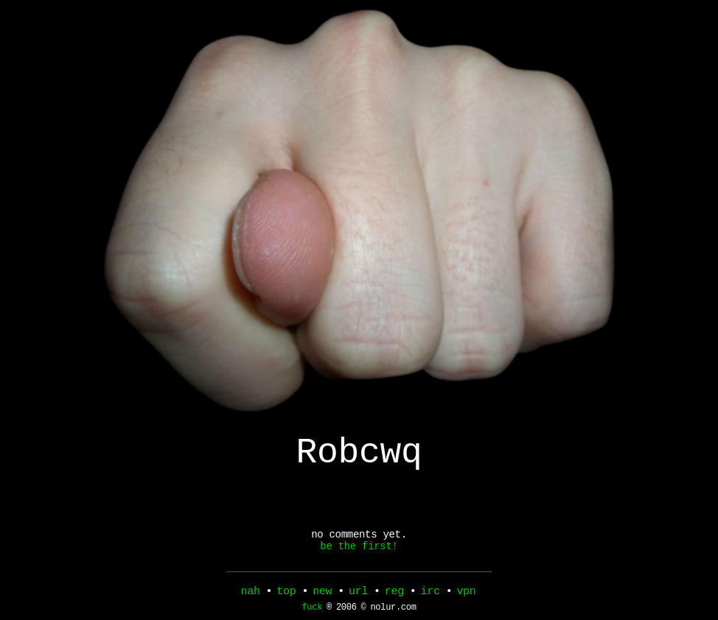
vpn (465, 592)
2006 (346, 611)
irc (430, 592)
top (286, 592)
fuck (312, 611)
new (322, 592)
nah (250, 592)
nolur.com (393, 611)
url (358, 592)
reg (394, 592)
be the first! (358, 558)
